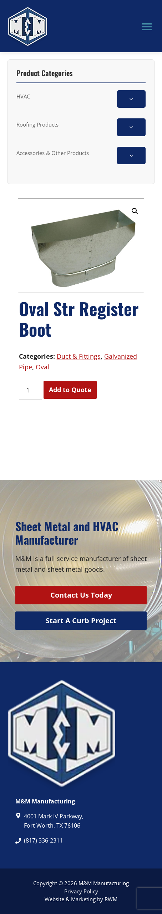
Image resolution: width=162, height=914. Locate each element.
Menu (147, 26)
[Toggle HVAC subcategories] (131, 99)
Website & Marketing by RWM (81, 899)
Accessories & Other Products (52, 152)
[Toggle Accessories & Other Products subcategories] (131, 155)
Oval (42, 367)
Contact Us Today (81, 595)
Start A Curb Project (81, 620)
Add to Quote (70, 389)
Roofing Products (37, 124)
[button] (134, 211)
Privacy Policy (81, 891)
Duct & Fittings (79, 356)
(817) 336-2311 (43, 840)
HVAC (23, 96)
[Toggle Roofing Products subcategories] (131, 127)
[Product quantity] (30, 390)
